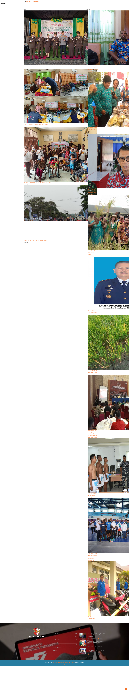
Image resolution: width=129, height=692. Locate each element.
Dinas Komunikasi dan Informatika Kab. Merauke (64, 662)
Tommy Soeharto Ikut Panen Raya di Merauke (92, 252)
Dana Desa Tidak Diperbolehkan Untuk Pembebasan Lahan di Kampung (96, 635)
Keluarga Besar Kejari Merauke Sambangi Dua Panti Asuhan (37, 182)
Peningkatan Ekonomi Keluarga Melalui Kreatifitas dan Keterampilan (96, 642)
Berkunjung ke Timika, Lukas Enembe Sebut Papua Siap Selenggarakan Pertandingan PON (93, 557)
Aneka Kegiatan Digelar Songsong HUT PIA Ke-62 (35, 240)
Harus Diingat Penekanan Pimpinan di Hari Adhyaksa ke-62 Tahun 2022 (40, 66)
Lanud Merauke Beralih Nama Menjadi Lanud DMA (93, 312)
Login (64, 664)
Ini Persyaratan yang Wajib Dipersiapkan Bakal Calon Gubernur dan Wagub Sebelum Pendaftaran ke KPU (93, 434)
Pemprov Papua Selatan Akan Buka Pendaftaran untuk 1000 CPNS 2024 (96, 650)
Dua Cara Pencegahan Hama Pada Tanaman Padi (93, 372)
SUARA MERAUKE (32, 1)
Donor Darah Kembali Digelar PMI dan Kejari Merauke (36, 124)
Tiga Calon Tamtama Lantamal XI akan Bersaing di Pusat (92, 495)
